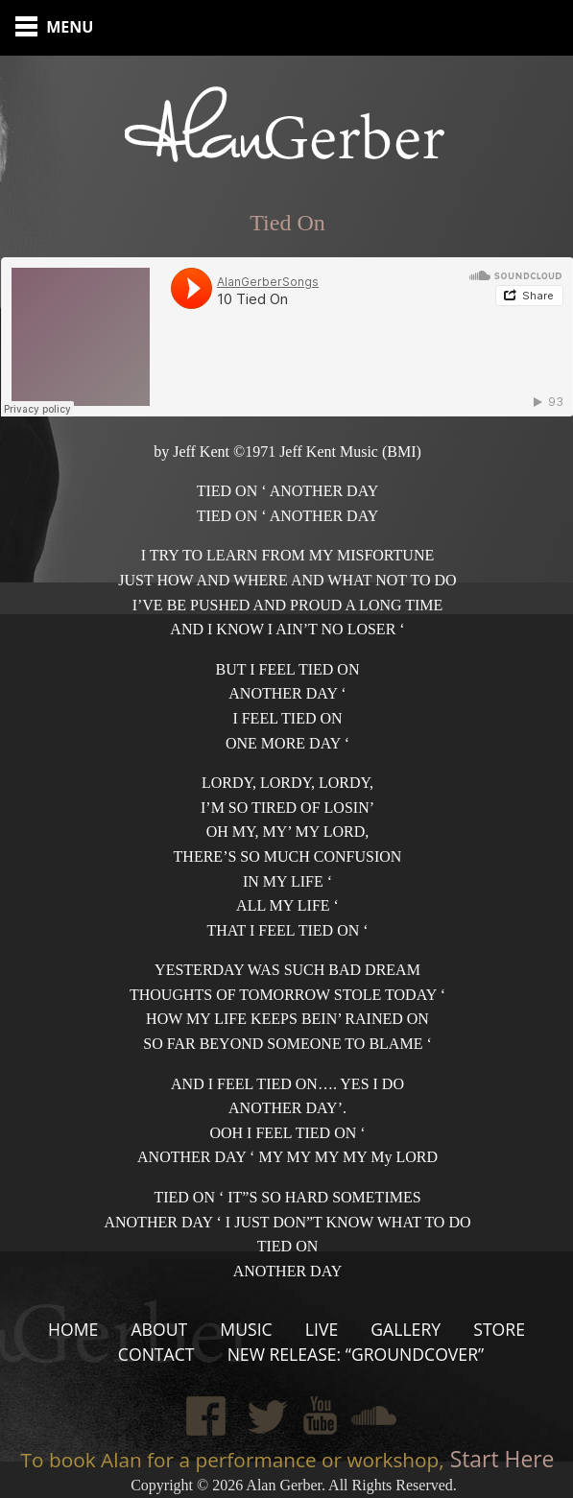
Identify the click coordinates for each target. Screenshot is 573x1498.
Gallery (405, 1329)
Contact (156, 1354)
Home (73, 1329)
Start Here (499, 1459)
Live (321, 1329)
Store (499, 1329)
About (159, 1329)
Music (246, 1329)
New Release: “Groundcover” (356, 1354)
